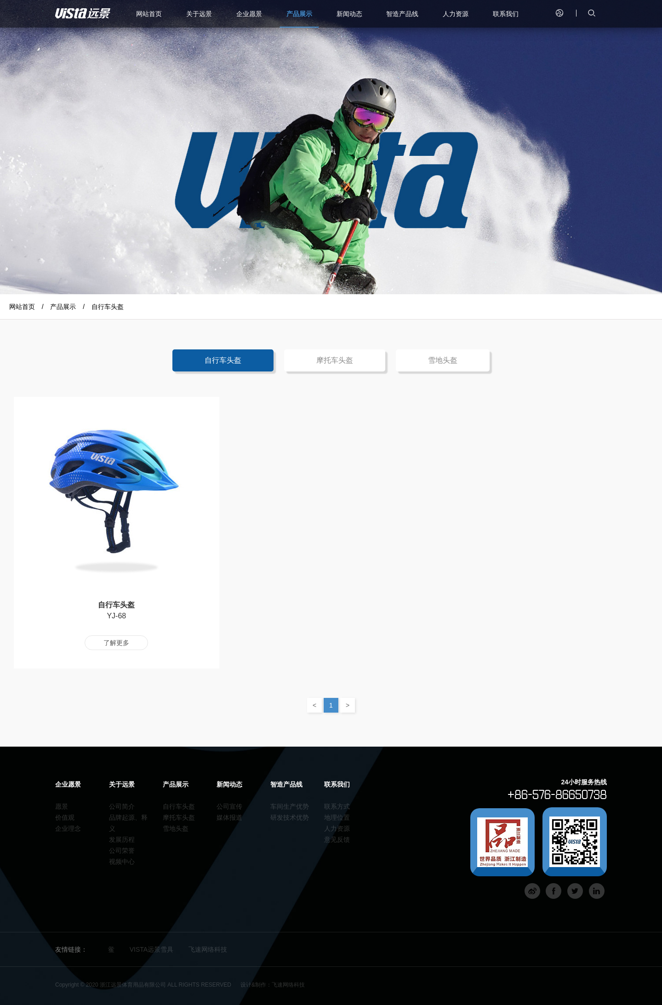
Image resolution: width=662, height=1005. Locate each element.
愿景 (61, 806)
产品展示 (299, 13)
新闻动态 (349, 13)
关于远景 (199, 13)
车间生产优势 (289, 806)
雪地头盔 (442, 360)
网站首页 (149, 13)
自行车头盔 (107, 306)
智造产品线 (402, 13)
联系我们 (506, 13)
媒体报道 (229, 817)
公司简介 (122, 806)
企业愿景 (249, 13)
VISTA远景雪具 (151, 949)
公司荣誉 (122, 850)
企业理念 (68, 828)
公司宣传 (229, 806)
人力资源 (455, 13)
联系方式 (337, 806)
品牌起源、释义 (128, 823)
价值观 (64, 817)
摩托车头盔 (334, 360)
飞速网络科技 (207, 949)
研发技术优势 (289, 817)
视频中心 (122, 861)
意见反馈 (337, 839)
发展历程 (122, 839)
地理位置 (337, 817)
